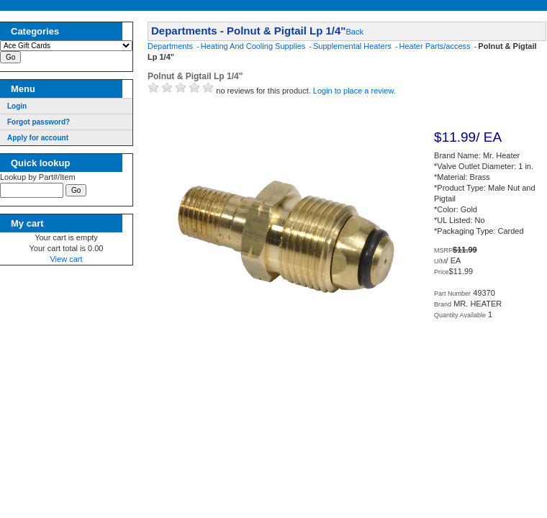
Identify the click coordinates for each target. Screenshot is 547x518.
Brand (442, 304)
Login (17, 106)
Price (441, 272)
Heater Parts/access (436, 46)
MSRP (443, 250)
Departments (171, 46)
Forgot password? (38, 122)
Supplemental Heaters (353, 46)
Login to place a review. (354, 90)
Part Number (452, 293)
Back (354, 31)
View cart (66, 261)
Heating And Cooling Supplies (254, 46)
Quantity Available (460, 315)
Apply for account (37, 138)
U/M (440, 261)
